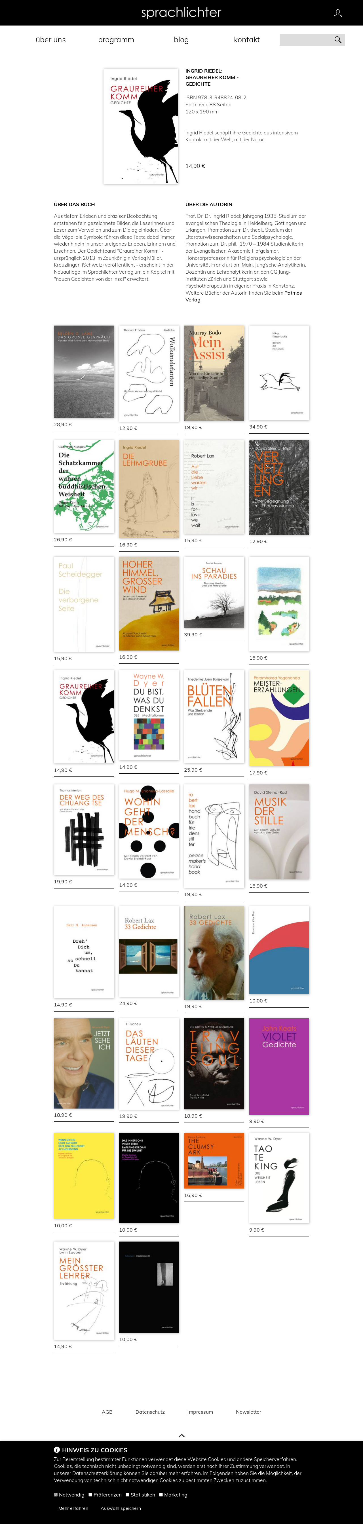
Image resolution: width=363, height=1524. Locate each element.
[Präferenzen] (90, 1494)
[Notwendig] (56, 1494)
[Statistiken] (127, 1494)
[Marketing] (161, 1494)
